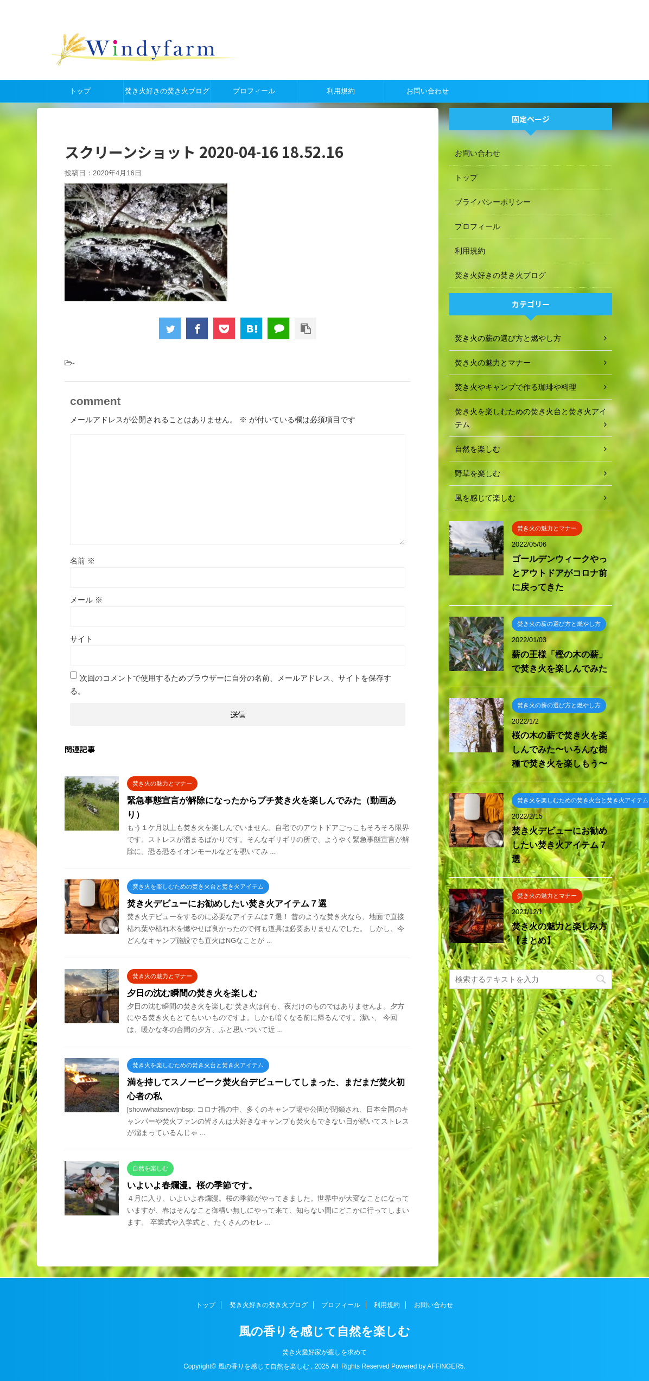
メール (86, 600)
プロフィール (254, 91)
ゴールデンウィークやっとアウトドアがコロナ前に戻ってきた (559, 573)
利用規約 (341, 91)
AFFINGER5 (445, 1366)
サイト (81, 639)
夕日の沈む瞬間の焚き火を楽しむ (192, 993)
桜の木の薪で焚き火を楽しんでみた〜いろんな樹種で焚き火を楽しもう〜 (559, 749)
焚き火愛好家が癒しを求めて (324, 1351)
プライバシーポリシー (493, 202)
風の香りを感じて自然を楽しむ (324, 1331)
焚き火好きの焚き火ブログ (167, 91)
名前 (82, 560)
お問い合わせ (427, 91)
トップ (80, 91)
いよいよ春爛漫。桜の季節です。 (192, 1185)
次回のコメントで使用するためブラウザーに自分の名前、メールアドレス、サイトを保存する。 (230, 684)
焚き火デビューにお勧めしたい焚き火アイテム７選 (227, 903)
